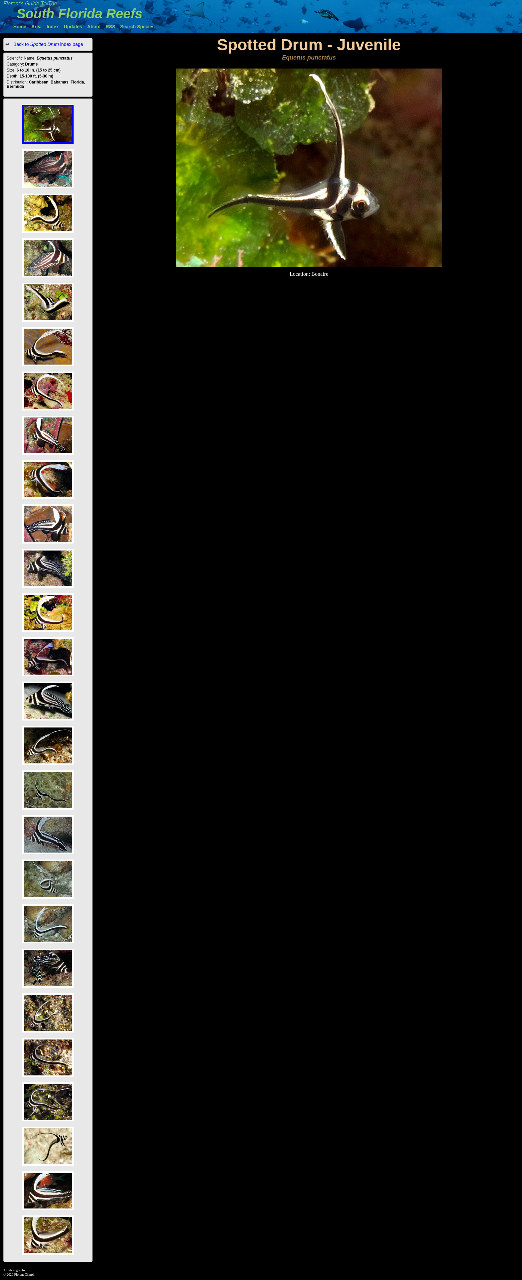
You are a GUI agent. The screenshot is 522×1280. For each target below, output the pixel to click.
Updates (73, 26)
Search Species (137, 26)
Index (53, 26)
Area (36, 26)
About (94, 26)
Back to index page (47, 44)
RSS (110, 26)
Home (19, 26)
